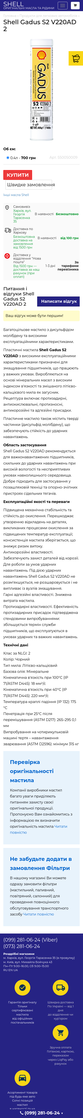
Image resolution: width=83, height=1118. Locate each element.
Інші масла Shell (16, 195)
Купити (18, 175)
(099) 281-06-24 (21, 940)
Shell (28, 5)
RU (5, 970)
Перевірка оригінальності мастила (32, 771)
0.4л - (41, 157)
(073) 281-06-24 (21, 946)
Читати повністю (38, 914)
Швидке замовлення (29, 184)
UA (16, 970)
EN (10, 970)
